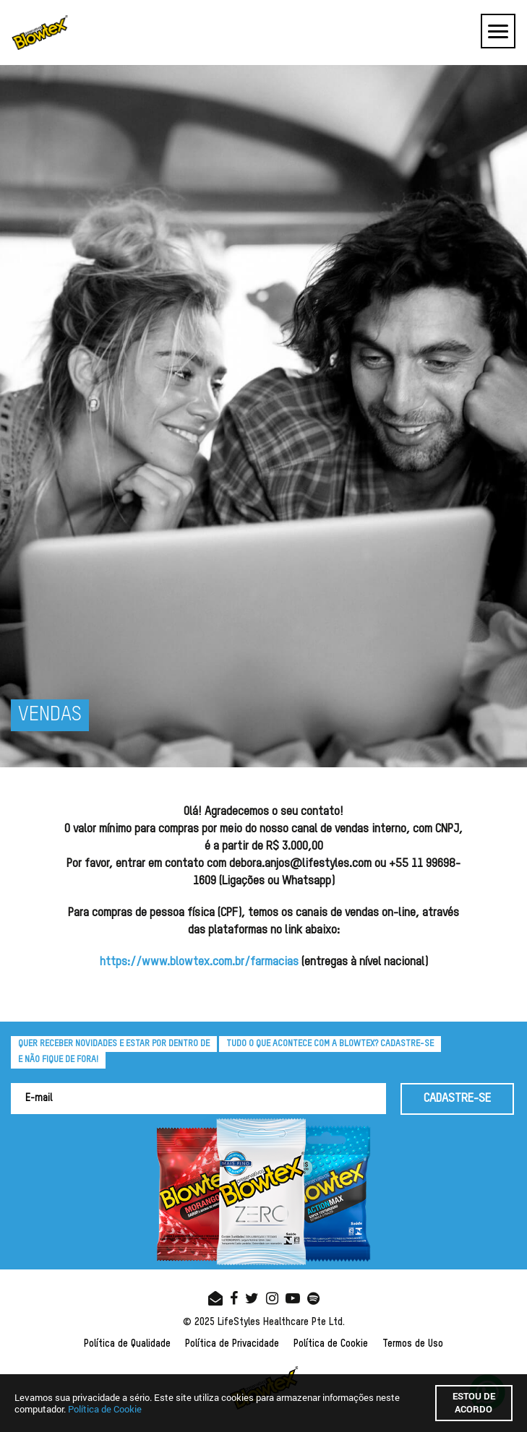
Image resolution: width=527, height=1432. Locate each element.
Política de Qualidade (127, 1344)
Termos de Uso (412, 1344)
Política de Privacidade (232, 1344)
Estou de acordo (474, 1402)
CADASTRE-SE (457, 1098)
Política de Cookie (331, 1344)
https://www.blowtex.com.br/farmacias (199, 962)
